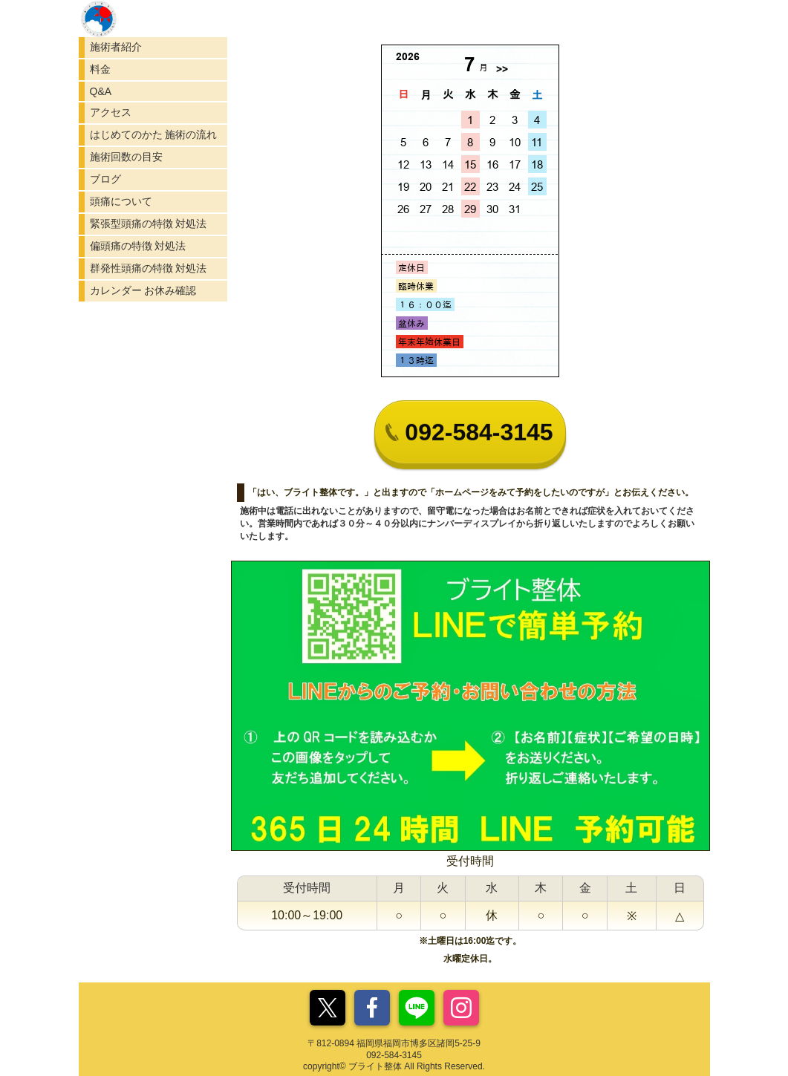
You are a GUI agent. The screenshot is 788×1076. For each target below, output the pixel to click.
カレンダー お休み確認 (143, 290)
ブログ (105, 179)
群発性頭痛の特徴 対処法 (148, 268)
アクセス (110, 112)
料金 (100, 69)
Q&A (101, 91)
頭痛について (121, 201)
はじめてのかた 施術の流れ (154, 134)
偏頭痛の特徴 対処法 (138, 246)
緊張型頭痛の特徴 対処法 (148, 223)
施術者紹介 (116, 47)
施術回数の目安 (126, 157)
